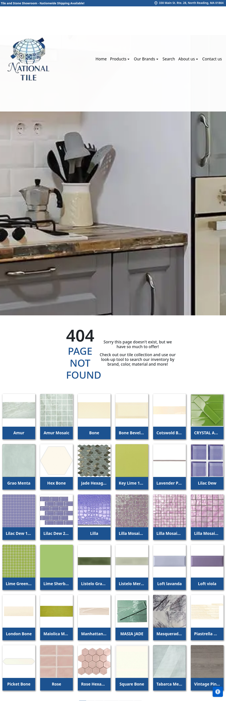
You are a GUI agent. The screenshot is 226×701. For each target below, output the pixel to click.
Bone (94, 433)
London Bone (19, 633)
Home (101, 59)
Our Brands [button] (145, 59)
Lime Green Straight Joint (19, 583)
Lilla (94, 533)
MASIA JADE (131, 633)
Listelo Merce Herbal (132, 583)
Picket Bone (18, 684)
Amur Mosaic (56, 433)
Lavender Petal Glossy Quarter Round (169, 483)
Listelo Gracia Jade (94, 583)
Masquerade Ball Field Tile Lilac (169, 633)
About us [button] (187, 59)
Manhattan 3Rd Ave (94, 633)
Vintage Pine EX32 (207, 684)
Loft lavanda (169, 583)
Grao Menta (18, 483)
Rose (56, 684)
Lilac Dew (207, 483)
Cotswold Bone (169, 433)
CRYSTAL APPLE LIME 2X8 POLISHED (207, 433)
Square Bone (132, 684)
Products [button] (119, 59)
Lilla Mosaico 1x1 (132, 533)
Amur (18, 433)
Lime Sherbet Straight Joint (56, 583)
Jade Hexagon (94, 483)
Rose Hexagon (94, 684)
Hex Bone (56, 483)
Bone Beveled (132, 433)
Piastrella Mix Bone (207, 633)
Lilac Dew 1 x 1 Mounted (19, 533)
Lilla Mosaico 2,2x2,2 (169, 533)
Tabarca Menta (169, 684)
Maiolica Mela (56, 633)
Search (168, 59)
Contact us (212, 59)
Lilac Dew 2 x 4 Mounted (56, 533)
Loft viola (207, 583)
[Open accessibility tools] (218, 692)
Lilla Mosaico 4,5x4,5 (207, 533)
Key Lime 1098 (132, 483)
